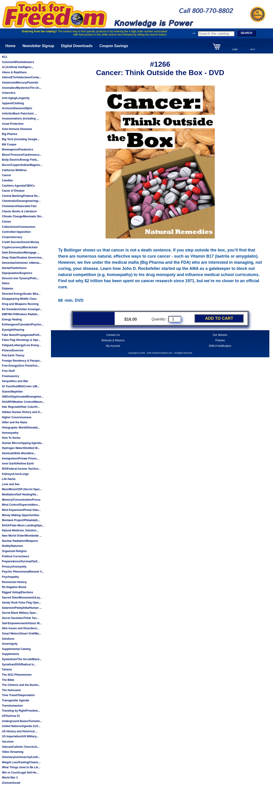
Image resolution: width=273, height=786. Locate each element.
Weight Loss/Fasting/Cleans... (21, 762)
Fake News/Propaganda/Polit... (21, 335)
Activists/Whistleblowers (18, 62)
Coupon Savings (113, 46)
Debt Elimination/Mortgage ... (20, 252)
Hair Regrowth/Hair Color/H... (20, 406)
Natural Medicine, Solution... (20, 530)
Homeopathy (10, 432)
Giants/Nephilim (12, 391)
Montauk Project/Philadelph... (21, 520)
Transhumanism (12, 705)
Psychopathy (10, 576)
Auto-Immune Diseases (17, 129)
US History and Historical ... (20, 731)
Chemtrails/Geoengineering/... (21, 201)
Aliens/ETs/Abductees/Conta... (21, 77)
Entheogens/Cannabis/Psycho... (22, 324)
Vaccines (7, 741)
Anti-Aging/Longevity (15, 98)
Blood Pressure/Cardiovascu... (21, 154)
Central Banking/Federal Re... (21, 196)
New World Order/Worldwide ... (22, 535)
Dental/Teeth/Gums (14, 268)
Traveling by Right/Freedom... (21, 710)
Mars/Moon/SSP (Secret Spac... (22, 489)
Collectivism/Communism (18, 226)
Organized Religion (14, 551)
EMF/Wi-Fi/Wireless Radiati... (20, 314)
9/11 (4, 56)
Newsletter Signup (38, 46)
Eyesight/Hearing (13, 329)
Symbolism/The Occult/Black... (22, 659)
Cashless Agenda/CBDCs (18, 185)
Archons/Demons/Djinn (17, 108)
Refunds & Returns (112, 340)
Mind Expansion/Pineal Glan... (21, 510)
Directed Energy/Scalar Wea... (21, 293)
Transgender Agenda (15, 700)
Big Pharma (9, 134)
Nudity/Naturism (12, 546)
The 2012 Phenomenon (17, 674)
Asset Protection (12, 123)
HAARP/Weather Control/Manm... (23, 401)
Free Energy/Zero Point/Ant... (20, 365)
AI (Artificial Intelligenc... (18, 67)
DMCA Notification (220, 345)
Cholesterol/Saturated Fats (19, 206)
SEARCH (246, 33)
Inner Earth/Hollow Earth (18, 463)
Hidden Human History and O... (22, 412)
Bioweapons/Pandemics (17, 149)
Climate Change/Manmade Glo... (22, 216)
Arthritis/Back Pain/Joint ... (19, 113)
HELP (252, 49)
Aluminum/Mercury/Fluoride (20, 82)
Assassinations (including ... (20, 118)
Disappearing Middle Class (19, 298)
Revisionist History (14, 582)
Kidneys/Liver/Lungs (15, 474)
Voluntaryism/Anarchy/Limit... (21, 757)
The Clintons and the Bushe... (21, 685)
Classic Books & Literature (19, 211)
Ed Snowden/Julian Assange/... (22, 309)
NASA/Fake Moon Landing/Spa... (23, 525)
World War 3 (10, 777)
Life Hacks (8, 479)
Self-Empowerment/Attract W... (22, 623)
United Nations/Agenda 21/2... (21, 726)
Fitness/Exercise (12, 350)
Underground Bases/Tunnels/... (22, 721)
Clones (6, 221)
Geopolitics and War (15, 381)
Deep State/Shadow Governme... (23, 257)
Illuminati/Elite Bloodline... (19, 453)
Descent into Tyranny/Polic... (20, 278)
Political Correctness (15, 556)
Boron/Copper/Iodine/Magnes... (22, 165)
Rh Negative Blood (14, 587)
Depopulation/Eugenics (17, 273)
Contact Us (113, 335)
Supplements (10, 654)
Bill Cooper (9, 144)
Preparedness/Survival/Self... (20, 561)
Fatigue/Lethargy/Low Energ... (21, 345)
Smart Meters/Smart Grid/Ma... (21, 633)
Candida (7, 180)
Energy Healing (12, 319)
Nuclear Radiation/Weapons (20, 541)
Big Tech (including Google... (20, 139)
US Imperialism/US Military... (20, 736)
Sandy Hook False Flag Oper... (21, 602)
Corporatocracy (12, 237)
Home (10, 46)
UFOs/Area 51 (11, 716)
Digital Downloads (77, 46)
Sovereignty (10, 643)
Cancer (6, 175)
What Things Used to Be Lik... (21, 767)
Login (235, 49)
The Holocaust (11, 690)
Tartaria (7, 669)
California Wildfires (14, 170)
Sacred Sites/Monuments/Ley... (22, 597)
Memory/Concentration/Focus (21, 499)
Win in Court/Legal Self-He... (20, 772)
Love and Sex (10, 484)
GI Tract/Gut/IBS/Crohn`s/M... (20, 386)
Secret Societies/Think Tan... (20, 618)
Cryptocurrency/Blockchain (20, 247)
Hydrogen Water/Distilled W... (21, 448)
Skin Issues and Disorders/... (20, 628)
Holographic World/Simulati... (21, 427)
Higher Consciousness (16, 417)
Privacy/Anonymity (14, 566)
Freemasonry (10, 376)
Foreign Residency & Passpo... (22, 360)
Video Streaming (12, 751)
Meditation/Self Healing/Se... (20, 494)
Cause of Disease (13, 190)
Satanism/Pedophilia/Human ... (22, 607)
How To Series (11, 437)
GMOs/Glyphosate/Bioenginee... (22, 396)
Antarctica (8, 92)
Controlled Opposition (16, 231)
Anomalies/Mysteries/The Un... (21, 87)
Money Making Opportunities (20, 515)
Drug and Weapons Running (20, 304)
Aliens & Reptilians (14, 72)
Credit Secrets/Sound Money (20, 242)
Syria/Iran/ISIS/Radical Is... (19, 664)
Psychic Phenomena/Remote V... (23, 571)
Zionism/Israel (11, 782)
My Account (113, 345)
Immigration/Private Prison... (20, 458)
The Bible (8, 680)
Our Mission (220, 335)
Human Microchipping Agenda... (22, 443)
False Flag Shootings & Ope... (21, 340)
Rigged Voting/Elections (17, 592)
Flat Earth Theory (13, 355)
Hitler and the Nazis (14, 422)
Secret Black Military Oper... (20, 612)
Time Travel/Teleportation (18, 695)
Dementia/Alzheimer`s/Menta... (21, 262)
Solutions (8, 638)
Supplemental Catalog (16, 649)
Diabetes (7, 288)
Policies (220, 340)
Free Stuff (8, 371)
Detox (5, 283)
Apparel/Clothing (13, 103)
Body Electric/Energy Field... (20, 159)
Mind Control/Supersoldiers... (21, 504)
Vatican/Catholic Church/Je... (20, 746)
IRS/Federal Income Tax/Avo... (21, 468)
